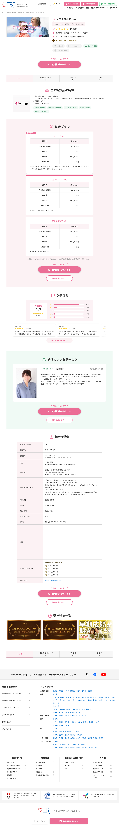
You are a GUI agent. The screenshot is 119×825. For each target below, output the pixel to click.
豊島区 (79, 702)
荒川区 (89, 702)
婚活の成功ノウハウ (98, 8)
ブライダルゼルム (40, 12)
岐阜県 (55, 727)
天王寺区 (76, 733)
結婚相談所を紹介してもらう (16, 703)
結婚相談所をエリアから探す (16, 695)
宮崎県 (78, 749)
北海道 (55, 692)
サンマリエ (73, 767)
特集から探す (16, 724)
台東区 (84, 699)
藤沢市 (75, 711)
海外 (96, 749)
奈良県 (72, 736)
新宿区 (72, 699)
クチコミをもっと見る (58, 342)
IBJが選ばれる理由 (82, 8)
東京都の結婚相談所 (11, 12)
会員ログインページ (102, 770)
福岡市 (69, 746)
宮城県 (72, 692)
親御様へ (16, 777)
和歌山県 (79, 736)
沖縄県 (91, 749)
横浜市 (88, 711)
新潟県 (61, 717)
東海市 (79, 723)
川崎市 (62, 711)
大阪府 (55, 730)
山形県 (84, 692)
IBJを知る (70, 8)
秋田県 (78, 692)
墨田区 (89, 699)
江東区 (95, 699)
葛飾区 (112, 702)
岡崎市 (61, 723)
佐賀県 (55, 749)
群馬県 (78, 714)
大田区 (112, 699)
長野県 (66, 717)
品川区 (101, 699)
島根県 (61, 739)
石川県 (78, 717)
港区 (67, 699)
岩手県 (66, 692)
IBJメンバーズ (73, 764)
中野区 (68, 702)
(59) (72, 78)
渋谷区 (62, 702)
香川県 (89, 739)
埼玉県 (55, 714)
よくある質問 (16, 780)
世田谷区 (56, 702)
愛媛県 (95, 739)
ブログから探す (16, 731)
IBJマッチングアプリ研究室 (102, 778)
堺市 (60, 733)
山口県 (78, 739)
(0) (46, 78)
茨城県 (66, 714)
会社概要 (45, 767)
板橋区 (95, 702)
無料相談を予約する (70, 821)
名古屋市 (98, 723)
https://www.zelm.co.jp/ (53, 582)
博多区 (82, 746)
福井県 (84, 717)
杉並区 (74, 702)
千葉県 (61, 714)
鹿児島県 (85, 749)
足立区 (107, 702)
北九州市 (56, 746)
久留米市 (63, 746)
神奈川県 (56, 707)
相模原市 (69, 711)
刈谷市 (74, 723)
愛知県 (55, 720)
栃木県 (72, 714)
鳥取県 (55, 739)
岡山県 (66, 739)
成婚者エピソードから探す (16, 710)
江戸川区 (56, 704)
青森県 (61, 692)
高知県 (101, 739)
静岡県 (61, 727)
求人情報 (45, 770)
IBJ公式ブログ (112, 8)
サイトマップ (102, 764)
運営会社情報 (45, 764)
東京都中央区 (21, 12)
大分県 (72, 749)
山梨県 (55, 717)
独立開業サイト (102, 773)
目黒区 (107, 699)
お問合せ (45, 773)
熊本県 (66, 749)
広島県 (72, 739)
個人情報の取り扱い (45, 777)
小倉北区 (76, 746)
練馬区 (101, 702)
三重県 (66, 727)
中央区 (62, 699)
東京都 (55, 696)
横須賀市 (82, 711)
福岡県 (55, 743)
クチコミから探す (16, 717)
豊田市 (85, 723)
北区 (84, 702)
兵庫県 (55, 736)
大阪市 (55, 733)
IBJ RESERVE (102, 767)
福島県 (89, 692)
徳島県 (84, 739)
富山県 (72, 717)
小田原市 (56, 711)
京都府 (61, 736)
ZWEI (73, 770)
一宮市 (55, 723)
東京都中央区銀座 (30, 12)
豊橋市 (91, 723)
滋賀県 (66, 736)
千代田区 (56, 699)
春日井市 (67, 723)
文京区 (78, 699)
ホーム (3, 12)
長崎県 (61, 749)
